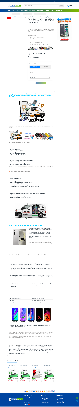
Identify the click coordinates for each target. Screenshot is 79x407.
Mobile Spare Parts (47, 17)
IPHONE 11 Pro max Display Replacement (25, 349)
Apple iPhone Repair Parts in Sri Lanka (34, 16)
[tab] (24, 90)
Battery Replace (24, 10)
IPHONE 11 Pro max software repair (19, 353)
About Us (43, 397)
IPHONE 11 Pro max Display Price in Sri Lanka (29, 348)
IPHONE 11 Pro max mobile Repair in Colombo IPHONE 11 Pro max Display (29, 350)
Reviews (40, 89)
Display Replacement (43, 16)
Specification (32, 89)
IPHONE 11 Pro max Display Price (15, 348)
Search (61, 5)
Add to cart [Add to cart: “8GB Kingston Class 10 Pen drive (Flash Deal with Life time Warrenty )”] (41, 381)
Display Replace (40, 10)
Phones (17, 10)
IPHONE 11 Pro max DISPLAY (46, 346)
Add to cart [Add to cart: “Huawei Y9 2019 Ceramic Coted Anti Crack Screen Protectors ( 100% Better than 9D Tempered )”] (29, 381)
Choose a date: (32, 75)
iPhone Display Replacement (47, 345)
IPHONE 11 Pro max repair (34, 352)
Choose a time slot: (33, 69)
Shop (13, 10)
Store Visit (35, 66)
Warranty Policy (44, 401)
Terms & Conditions (45, 398)
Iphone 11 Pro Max (37, 346)
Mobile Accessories (36, 17)
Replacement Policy (45, 402)
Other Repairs (58, 10)
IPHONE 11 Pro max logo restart (37, 349)
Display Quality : (29, 57)
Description (24, 89)
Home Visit (46, 66)
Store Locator (63, 1)
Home (9, 10)
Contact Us (59, 397)
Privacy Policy (44, 399)
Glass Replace (32, 10)
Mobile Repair (41, 17)
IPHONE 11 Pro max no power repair (23, 352)
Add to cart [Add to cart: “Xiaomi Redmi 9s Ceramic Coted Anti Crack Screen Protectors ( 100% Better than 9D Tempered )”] (53, 381)
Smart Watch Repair (49, 10)
